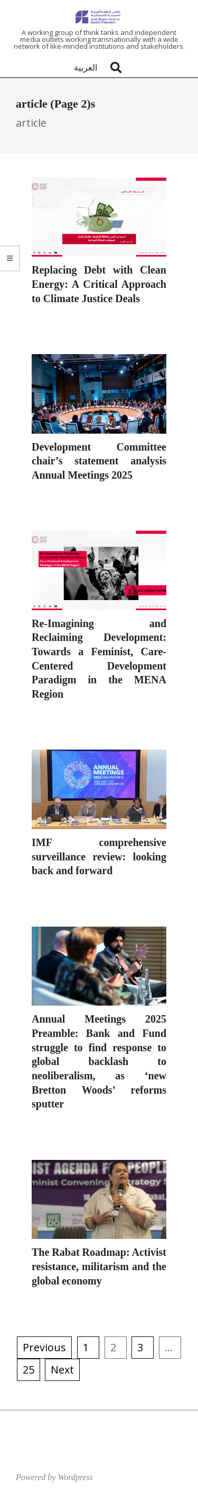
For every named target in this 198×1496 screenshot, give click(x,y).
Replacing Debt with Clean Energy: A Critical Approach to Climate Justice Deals (99, 284)
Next (62, 1369)
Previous (44, 1347)
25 (28, 1369)
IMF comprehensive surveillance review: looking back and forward (99, 856)
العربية (85, 67)
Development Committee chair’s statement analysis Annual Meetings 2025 (99, 461)
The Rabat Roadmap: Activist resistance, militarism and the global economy (99, 1266)
